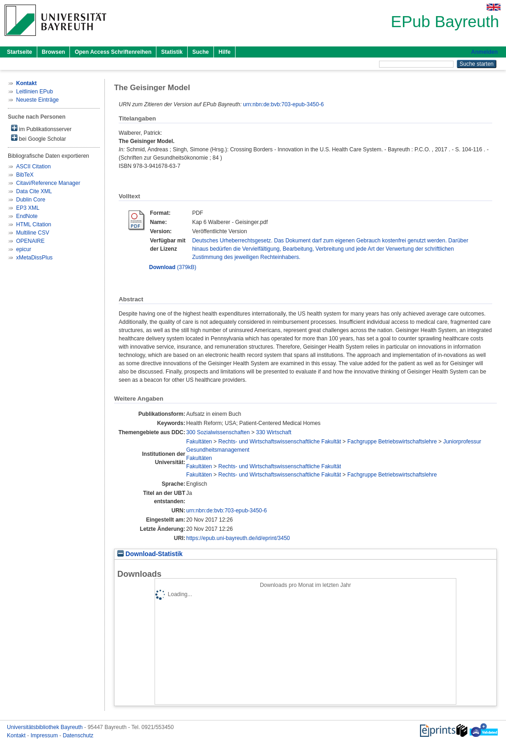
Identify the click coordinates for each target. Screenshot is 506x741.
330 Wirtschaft (274, 432)
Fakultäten (199, 441)
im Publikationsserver (41, 128)
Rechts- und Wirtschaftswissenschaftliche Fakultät (279, 441)
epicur (23, 249)
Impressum (44, 735)
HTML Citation (33, 224)
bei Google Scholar (38, 138)
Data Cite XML (34, 191)
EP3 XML (28, 208)
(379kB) (172, 267)
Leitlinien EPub (34, 91)
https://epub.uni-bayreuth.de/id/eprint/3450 (238, 538)
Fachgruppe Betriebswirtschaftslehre (392, 441)
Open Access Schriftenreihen (113, 52)
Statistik (172, 52)
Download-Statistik (150, 554)
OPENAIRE (30, 241)
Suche (200, 52)
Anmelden (484, 52)
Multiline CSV (32, 233)
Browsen (53, 52)
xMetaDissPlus (34, 257)
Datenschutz (78, 735)
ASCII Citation (33, 166)
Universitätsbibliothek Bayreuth (45, 727)
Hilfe (224, 52)
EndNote (27, 216)
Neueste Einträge (37, 100)
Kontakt (17, 735)
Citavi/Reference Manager (48, 183)
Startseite (19, 52)
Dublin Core (30, 199)
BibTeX (25, 175)
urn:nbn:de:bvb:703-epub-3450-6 (283, 104)
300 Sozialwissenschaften (218, 432)
